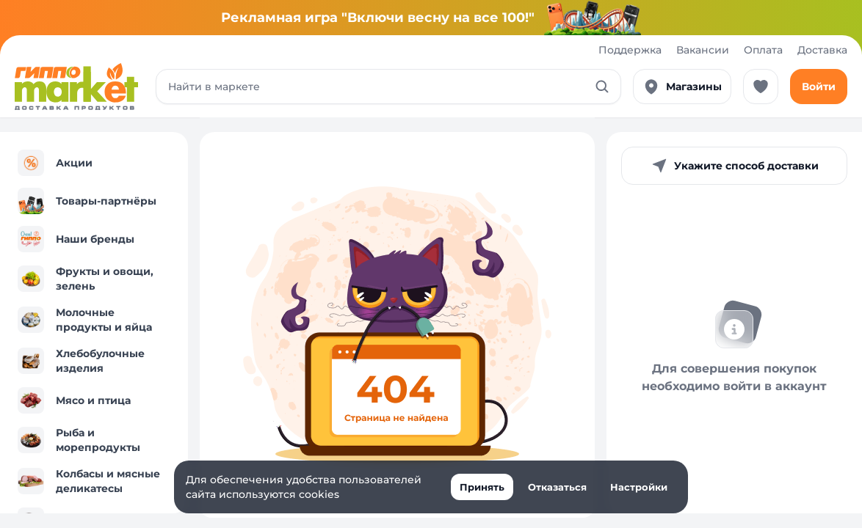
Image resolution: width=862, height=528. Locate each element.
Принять (482, 487)
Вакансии (702, 49)
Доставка (822, 49)
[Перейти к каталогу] (76, 86)
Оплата (763, 49)
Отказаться (557, 487)
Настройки (638, 487)
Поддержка (630, 49)
